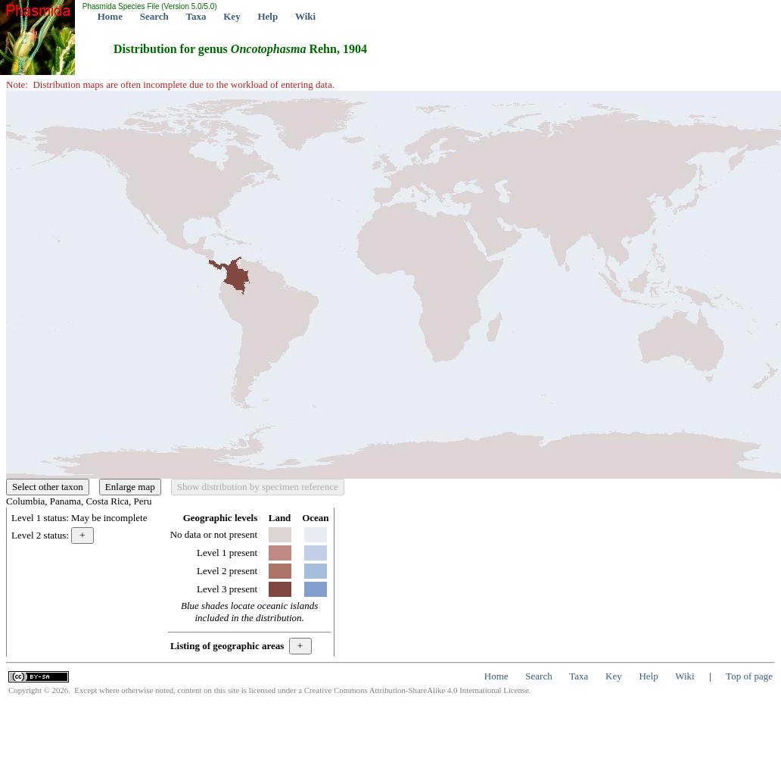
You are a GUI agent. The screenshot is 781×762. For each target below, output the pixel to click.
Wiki (305, 16)
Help (267, 16)
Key (231, 16)
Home (110, 16)
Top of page (749, 676)
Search (154, 16)
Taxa (196, 16)
